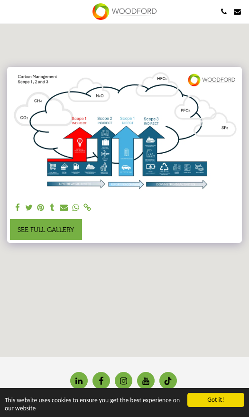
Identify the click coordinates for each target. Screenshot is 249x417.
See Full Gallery (46, 230)
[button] (10, 11)
